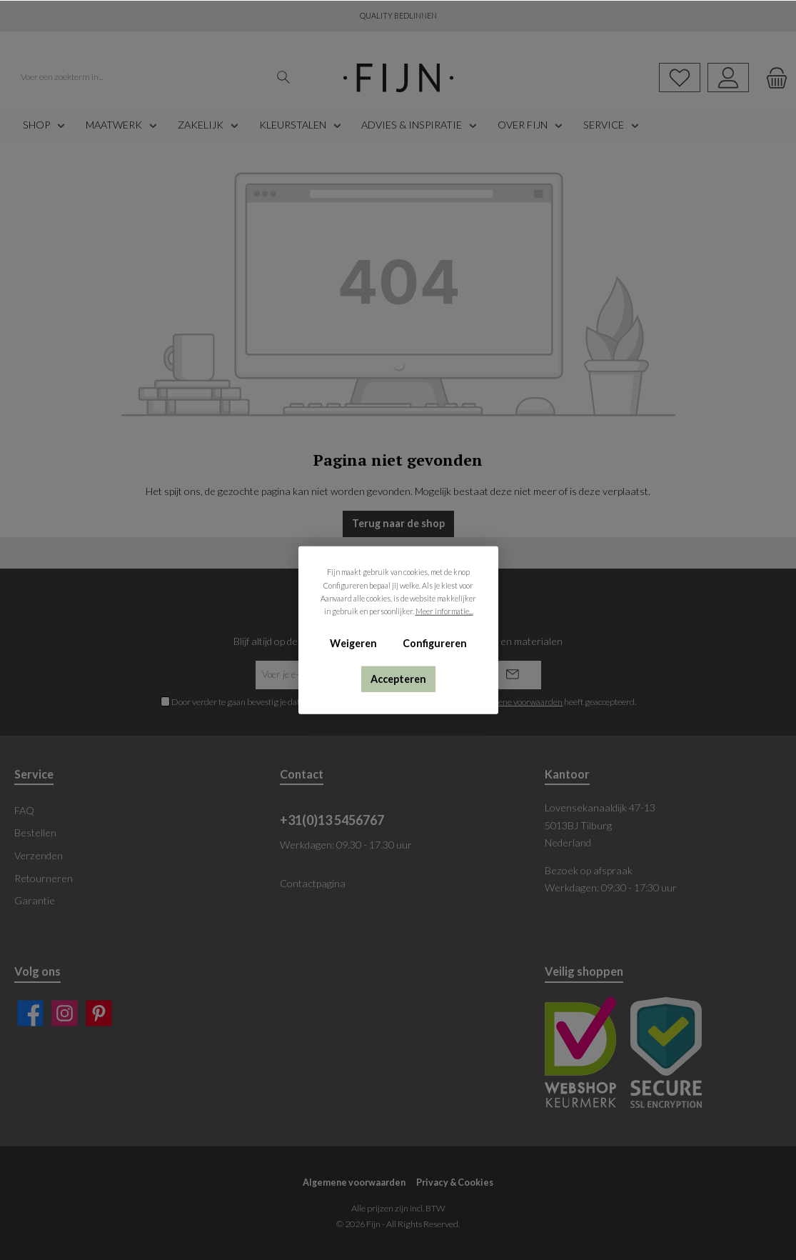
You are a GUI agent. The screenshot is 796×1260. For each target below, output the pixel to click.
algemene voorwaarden (519, 701)
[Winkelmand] (772, 77)
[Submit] (512, 675)
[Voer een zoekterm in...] (141, 78)
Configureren (434, 643)
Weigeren (353, 643)
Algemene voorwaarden (354, 1182)
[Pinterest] (99, 1013)
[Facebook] (30, 1013)
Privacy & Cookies (454, 1182)
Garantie (34, 900)
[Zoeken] (284, 78)
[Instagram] (65, 1013)
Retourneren (43, 878)
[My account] (728, 77)
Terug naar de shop (398, 523)
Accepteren (398, 678)
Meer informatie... (444, 611)
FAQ (24, 810)
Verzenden (38, 855)
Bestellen (35, 832)
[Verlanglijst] (679, 77)
